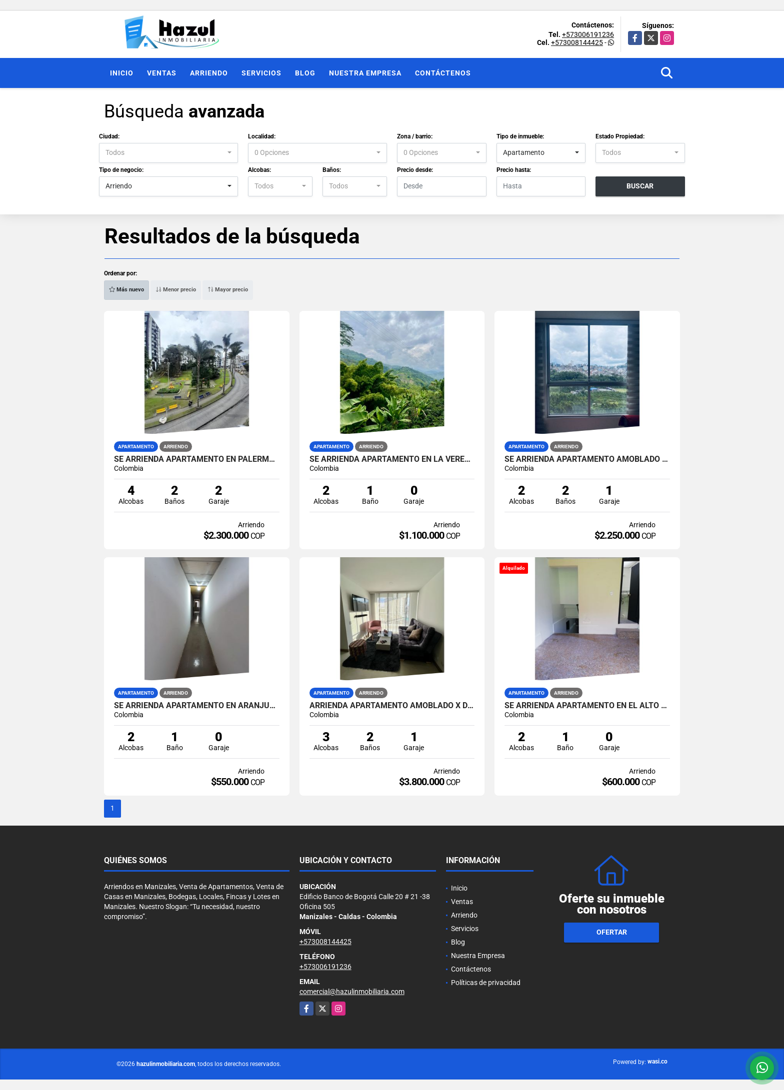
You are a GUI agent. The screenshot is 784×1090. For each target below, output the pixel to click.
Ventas (161, 73)
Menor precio (176, 289)
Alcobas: (259, 169)
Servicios (262, 73)
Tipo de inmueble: (520, 136)
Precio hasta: (513, 169)
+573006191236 (588, 34)
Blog (305, 73)
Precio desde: (415, 169)
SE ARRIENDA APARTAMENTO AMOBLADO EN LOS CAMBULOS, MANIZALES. (587, 459)
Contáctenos (443, 73)
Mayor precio (228, 289)
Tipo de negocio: (121, 169)
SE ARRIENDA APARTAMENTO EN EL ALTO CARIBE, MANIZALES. (587, 706)
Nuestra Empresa (365, 73)
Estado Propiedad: (620, 136)
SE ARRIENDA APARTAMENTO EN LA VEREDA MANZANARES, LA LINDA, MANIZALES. (392, 459)
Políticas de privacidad (485, 983)
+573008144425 (577, 42)
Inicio (122, 73)
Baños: (331, 169)
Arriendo (209, 73)
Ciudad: (109, 136)
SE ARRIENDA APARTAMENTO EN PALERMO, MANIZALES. (197, 459)
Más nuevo (126, 289)
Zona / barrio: (414, 136)
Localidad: (262, 136)
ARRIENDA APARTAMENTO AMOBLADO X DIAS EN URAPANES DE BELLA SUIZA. (392, 706)
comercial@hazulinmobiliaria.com (352, 992)
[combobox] (168, 153)
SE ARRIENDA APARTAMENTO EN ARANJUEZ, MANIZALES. (197, 706)
